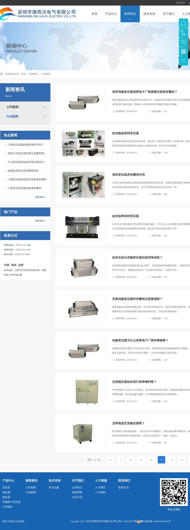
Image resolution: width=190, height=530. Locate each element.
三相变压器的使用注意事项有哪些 (27, 179)
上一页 (97, 459)
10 (151, 460)
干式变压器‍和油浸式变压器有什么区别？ (28, 162)
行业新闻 (45, 74)
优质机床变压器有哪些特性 (23, 170)
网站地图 (137, 521)
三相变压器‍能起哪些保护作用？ (26, 144)
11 (161, 459)
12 (172, 460)
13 (182, 460)
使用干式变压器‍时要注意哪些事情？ (28, 153)
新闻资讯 (33, 74)
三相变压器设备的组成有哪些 (24, 188)
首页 (95, 13)
